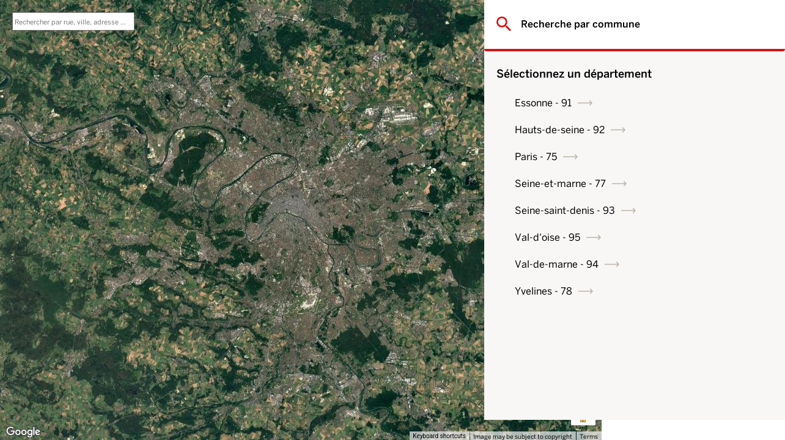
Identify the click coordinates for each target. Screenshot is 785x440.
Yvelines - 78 (661, 291)
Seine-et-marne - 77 (677, 183)
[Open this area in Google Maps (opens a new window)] (23, 432)
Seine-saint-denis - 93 (682, 210)
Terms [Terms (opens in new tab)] (589, 436)
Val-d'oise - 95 (665, 237)
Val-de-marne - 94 (674, 264)
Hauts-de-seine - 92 (677, 130)
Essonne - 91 (660, 103)
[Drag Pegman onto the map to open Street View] (583, 413)
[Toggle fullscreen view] (583, 18)
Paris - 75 (653, 157)
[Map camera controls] (583, 369)
